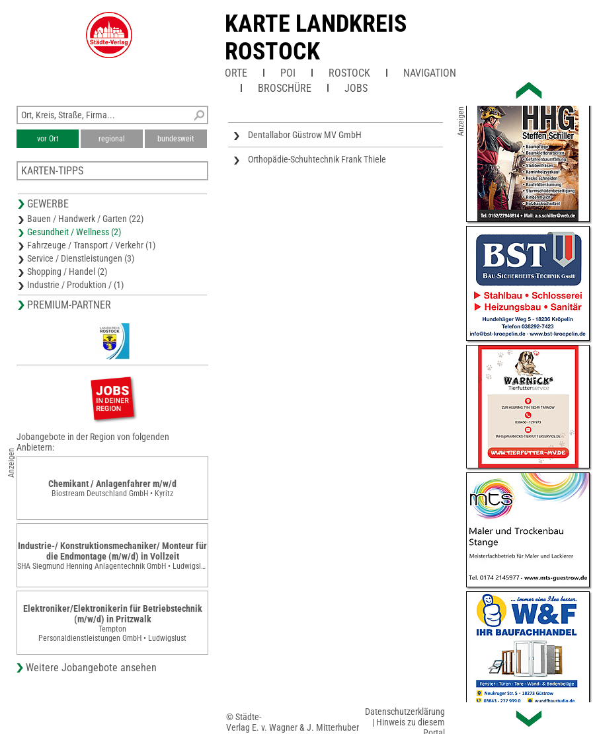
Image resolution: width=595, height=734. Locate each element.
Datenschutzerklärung (405, 711)
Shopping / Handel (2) (67, 271)
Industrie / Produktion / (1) (75, 284)
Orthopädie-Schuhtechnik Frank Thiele (317, 159)
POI (288, 73)
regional (112, 138)
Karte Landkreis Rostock (316, 37)
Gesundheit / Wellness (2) (74, 232)
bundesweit (175, 138)
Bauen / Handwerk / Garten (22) (85, 218)
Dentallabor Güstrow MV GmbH (305, 134)
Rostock (349, 73)
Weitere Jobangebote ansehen (91, 667)
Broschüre (284, 88)
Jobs (356, 88)
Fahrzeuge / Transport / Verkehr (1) (91, 245)
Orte (236, 73)
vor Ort (48, 138)
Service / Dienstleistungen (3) (80, 258)
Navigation (429, 73)
